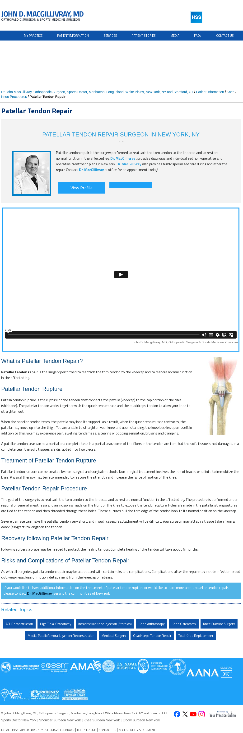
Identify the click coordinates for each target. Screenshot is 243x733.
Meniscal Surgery (114, 635)
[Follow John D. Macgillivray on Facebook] (177, 715)
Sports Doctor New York (19, 720)
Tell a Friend (86, 730)
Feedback (67, 730)
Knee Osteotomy (184, 623)
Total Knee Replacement (195, 635)
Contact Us (225, 35)
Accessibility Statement (136, 730)
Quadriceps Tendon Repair (152, 635)
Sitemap (51, 730)
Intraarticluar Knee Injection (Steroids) (105, 623)
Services (110, 35)
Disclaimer (20, 730)
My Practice (33, 35)
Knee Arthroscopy (152, 623)
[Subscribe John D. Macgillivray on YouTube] (193, 715)
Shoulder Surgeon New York (60, 720)
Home (5, 730)
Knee (230, 92)
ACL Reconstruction (19, 623)
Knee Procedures (14, 97)
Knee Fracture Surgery (219, 623)
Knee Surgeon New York (102, 720)
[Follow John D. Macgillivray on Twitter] (185, 715)
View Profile (81, 188)
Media (174, 35)
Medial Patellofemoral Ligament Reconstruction (61, 635)
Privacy (37, 730)
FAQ (197, 35)
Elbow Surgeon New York (141, 720)
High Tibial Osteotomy (55, 623)
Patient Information (73, 35)
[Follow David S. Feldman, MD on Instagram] (202, 715)
